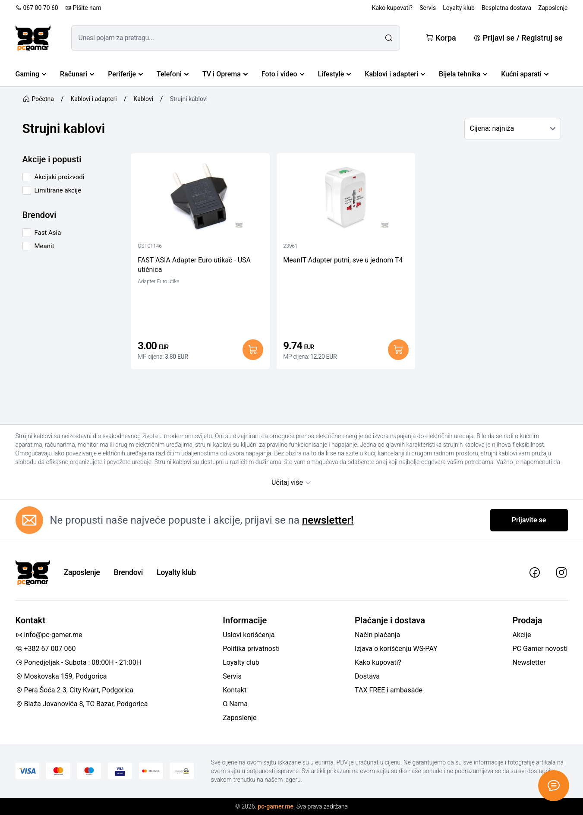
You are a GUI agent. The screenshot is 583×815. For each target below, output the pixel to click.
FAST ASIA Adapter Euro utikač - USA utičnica (194, 265)
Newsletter (529, 662)
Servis (427, 7)
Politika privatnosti (251, 648)
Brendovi (128, 572)
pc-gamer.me (275, 806)
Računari (77, 74)
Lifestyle (334, 74)
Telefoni (173, 74)
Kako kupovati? (392, 7)
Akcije (522, 635)
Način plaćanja (377, 635)
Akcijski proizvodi (60, 177)
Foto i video (283, 74)
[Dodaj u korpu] (253, 349)
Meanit (44, 246)
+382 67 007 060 (46, 648)
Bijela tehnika (463, 74)
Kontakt (234, 690)
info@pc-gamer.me (49, 635)
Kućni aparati (524, 74)
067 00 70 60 (37, 7)
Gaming (31, 74)
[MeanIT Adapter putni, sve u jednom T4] (346, 198)
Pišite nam (83, 7)
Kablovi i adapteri (395, 74)
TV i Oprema (225, 74)
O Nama (235, 704)
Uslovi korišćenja (248, 635)
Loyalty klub (459, 7)
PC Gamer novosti (540, 648)
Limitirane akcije (58, 190)
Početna (38, 99)
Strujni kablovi (189, 98)
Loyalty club (241, 662)
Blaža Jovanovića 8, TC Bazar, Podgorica (82, 704)
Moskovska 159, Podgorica (61, 676)
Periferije (125, 74)
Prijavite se (529, 520)
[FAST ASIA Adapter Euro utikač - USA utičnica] (200, 198)
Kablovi (143, 98)
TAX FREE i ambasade (388, 690)
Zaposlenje (552, 7)
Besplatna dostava (506, 7)
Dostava (367, 676)
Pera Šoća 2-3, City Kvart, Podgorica (74, 690)
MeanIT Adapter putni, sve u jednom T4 (343, 260)
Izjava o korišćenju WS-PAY (396, 648)
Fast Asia (48, 233)
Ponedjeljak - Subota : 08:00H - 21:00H (79, 662)
